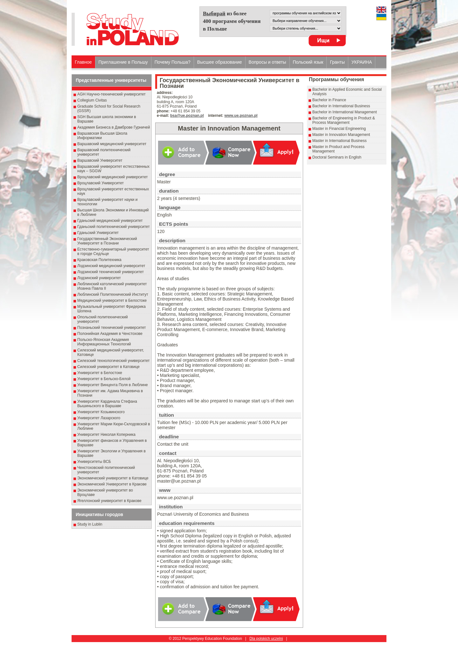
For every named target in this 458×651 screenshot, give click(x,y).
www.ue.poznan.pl (240, 115)
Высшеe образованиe (219, 62)
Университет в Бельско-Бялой (103, 379)
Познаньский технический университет (111, 327)
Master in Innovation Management (341, 134)
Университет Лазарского (98, 418)
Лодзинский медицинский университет (111, 266)
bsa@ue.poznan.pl (187, 115)
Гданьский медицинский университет (110, 220)
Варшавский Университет (99, 160)
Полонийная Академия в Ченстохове (109, 333)
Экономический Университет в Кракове (112, 484)
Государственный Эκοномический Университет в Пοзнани (107, 241)
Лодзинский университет (99, 278)
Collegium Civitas (92, 100)
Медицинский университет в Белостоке (112, 300)
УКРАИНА (361, 62)
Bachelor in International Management (344, 112)
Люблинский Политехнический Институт (112, 294)
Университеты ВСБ (94, 461)
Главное (83, 62)
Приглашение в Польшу (123, 62)
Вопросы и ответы (267, 62)
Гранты (337, 62)
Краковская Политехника (99, 260)
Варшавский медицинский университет (111, 144)
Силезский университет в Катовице (108, 366)
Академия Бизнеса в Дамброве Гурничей (113, 127)
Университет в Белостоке (99, 373)
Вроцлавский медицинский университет (112, 177)
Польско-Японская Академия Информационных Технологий (104, 341)
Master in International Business (339, 140)
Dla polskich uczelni (266, 638)
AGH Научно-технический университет (111, 94)
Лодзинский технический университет (110, 272)
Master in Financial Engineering (339, 128)
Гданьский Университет (98, 232)
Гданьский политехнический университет (113, 226)
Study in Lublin (89, 524)
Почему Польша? (173, 62)
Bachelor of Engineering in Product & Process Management (343, 120)
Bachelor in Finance (329, 100)
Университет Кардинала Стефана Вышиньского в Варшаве (107, 403)
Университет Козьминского (101, 412)
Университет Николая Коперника (106, 434)
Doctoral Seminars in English (336, 157)
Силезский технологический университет (113, 360)
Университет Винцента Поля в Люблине (112, 385)
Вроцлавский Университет (100, 183)
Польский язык (308, 62)
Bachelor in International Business (341, 106)
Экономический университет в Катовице (113, 478)
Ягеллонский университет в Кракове (109, 501)
